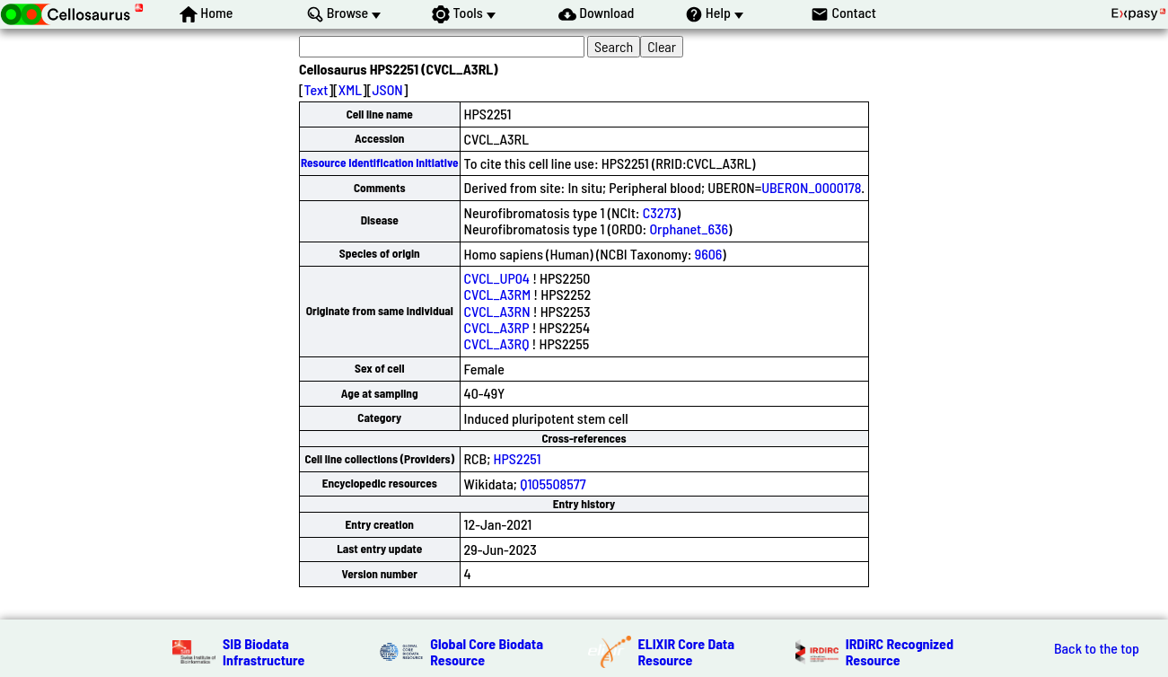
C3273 (660, 212)
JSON (387, 89)
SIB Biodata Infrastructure (263, 651)
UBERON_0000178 (811, 187)
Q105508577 (552, 483)
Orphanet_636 (688, 228)
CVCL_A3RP (497, 327)
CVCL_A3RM (497, 294)
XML (350, 89)
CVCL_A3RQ (497, 343)
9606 (709, 253)
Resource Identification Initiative (380, 162)
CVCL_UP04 (497, 277)
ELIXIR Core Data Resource (686, 651)
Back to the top (1096, 648)
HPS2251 (517, 458)
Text (316, 89)
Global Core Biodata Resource (486, 651)
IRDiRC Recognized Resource (899, 651)
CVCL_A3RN (497, 311)
